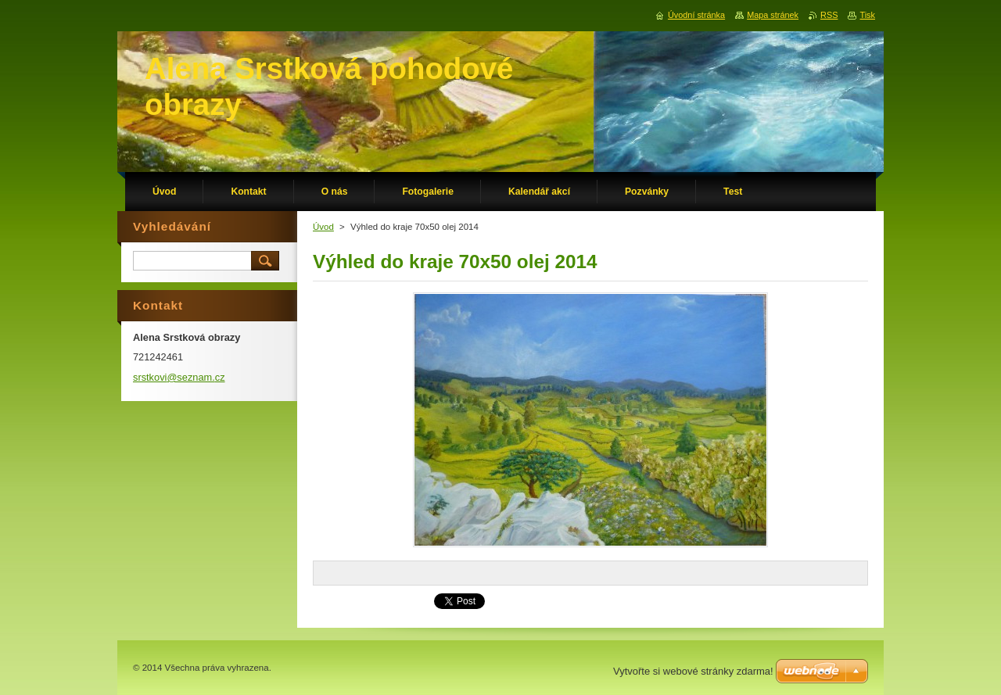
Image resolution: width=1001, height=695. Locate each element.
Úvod (323, 226)
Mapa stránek (772, 15)
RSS (829, 15)
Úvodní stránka (696, 15)
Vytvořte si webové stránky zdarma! (693, 671)
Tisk (867, 15)
